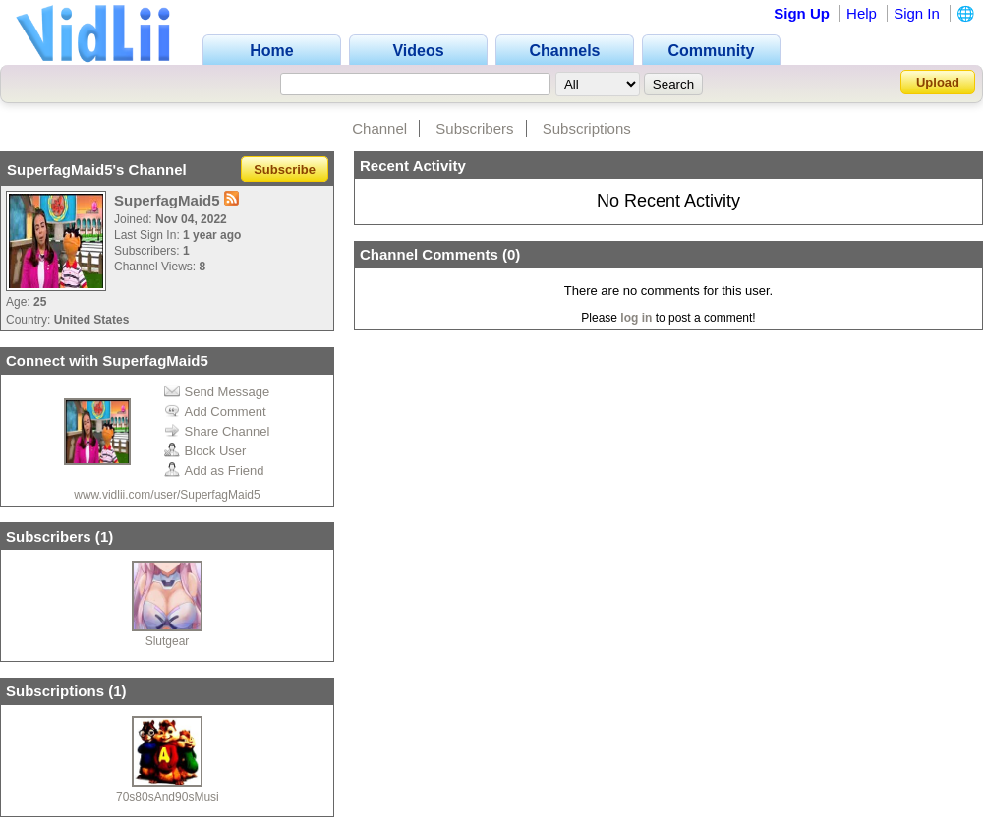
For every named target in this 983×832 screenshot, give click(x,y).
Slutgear (167, 641)
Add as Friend (214, 470)
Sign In (917, 13)
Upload (937, 82)
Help (861, 13)
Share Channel (217, 431)
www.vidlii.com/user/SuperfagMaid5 (167, 495)
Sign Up (802, 13)
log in (636, 318)
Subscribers (474, 128)
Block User (205, 451)
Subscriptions (587, 128)
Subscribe (285, 169)
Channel (379, 128)
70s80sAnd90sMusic (170, 796)
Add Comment (215, 411)
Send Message (217, 392)
